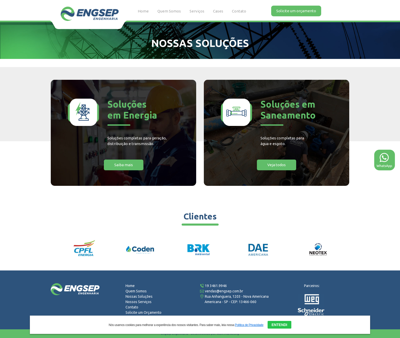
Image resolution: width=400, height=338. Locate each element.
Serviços (197, 11)
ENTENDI (279, 324)
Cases (218, 11)
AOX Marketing (228, 333)
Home (143, 11)
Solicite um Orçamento (143, 312)
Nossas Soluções (139, 296)
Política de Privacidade (249, 324)
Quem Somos (169, 11)
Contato (239, 11)
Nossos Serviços (139, 302)
